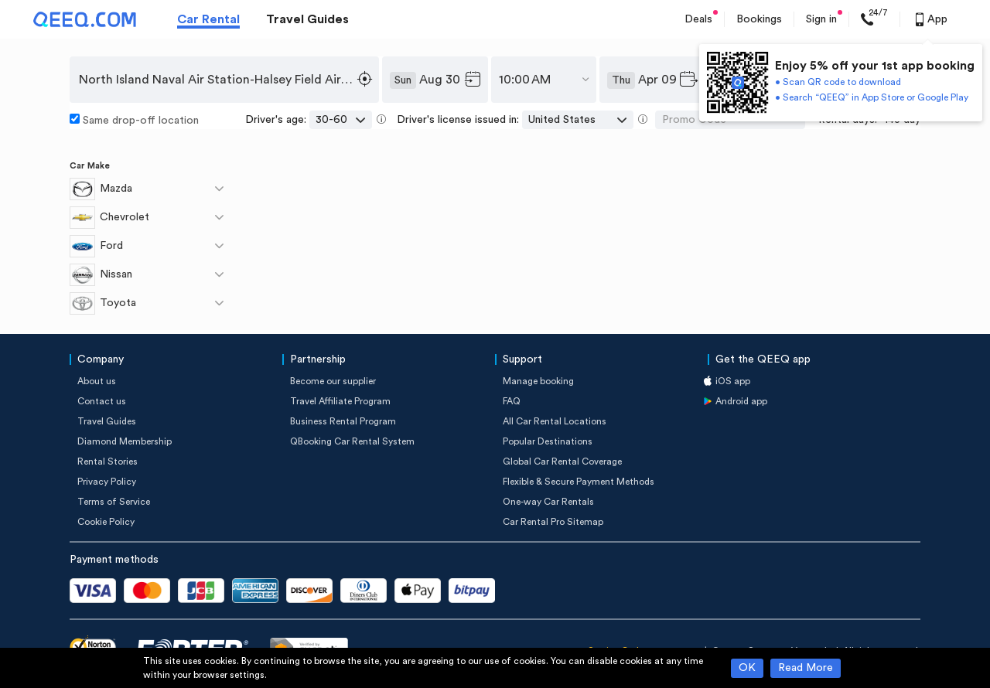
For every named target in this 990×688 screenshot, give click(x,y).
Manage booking (538, 381)
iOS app (732, 381)
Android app (741, 401)
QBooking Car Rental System (352, 441)
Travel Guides (307, 19)
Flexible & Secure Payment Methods (578, 481)
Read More (805, 667)
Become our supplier (333, 381)
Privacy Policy (106, 481)
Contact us (101, 401)
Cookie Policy (106, 521)
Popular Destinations (547, 441)
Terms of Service (113, 501)
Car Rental (208, 19)
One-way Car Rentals (548, 501)
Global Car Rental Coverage (562, 461)
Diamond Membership (124, 441)
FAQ (512, 401)
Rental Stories (107, 461)
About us (96, 381)
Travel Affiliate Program (340, 401)
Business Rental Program (343, 421)
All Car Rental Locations (554, 421)
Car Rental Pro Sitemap (553, 521)
